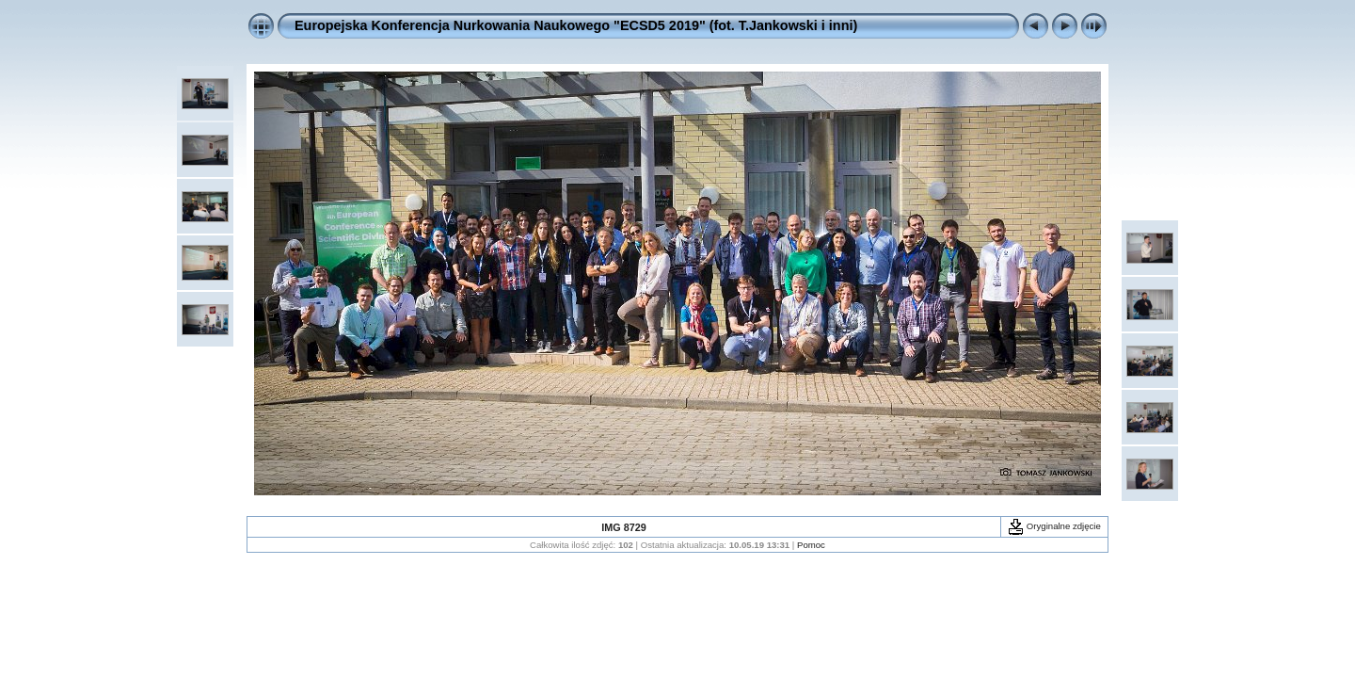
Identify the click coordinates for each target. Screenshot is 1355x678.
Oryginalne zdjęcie (1054, 526)
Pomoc (811, 545)
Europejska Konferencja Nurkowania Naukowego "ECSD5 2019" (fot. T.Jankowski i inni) (576, 25)
